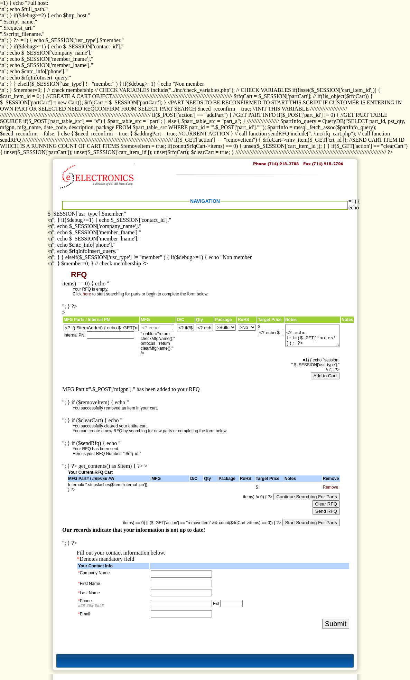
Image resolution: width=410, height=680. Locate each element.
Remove (330, 487)
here (87, 294)
